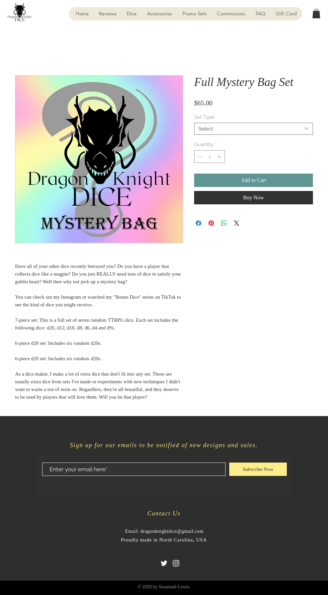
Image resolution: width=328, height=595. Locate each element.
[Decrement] (199, 157)
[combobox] (253, 129)
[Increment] (219, 157)
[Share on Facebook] (198, 223)
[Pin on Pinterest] (211, 223)
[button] (316, 13)
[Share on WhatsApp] (224, 223)
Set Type (204, 117)
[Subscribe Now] (258, 469)
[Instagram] (176, 563)
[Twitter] (164, 563)
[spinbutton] (209, 157)
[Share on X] (237, 223)
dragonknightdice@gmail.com (172, 531)
